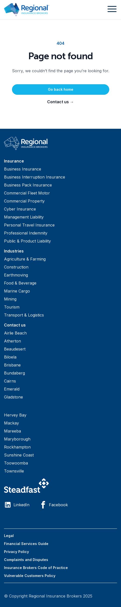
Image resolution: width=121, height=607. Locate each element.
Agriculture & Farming (25, 259)
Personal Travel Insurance (29, 225)
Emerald (11, 389)
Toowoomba (16, 463)
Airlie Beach (15, 333)
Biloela (10, 357)
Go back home (60, 89)
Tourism (11, 307)
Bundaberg (14, 373)
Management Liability (24, 217)
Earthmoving (16, 275)
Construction (16, 267)
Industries (14, 251)
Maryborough (17, 439)
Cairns (10, 381)
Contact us (60, 101)
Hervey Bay (15, 415)
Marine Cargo (17, 291)
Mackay (11, 423)
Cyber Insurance (20, 209)
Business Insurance (22, 169)
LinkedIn (16, 504)
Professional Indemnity (25, 233)
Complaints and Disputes (26, 560)
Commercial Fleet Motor (27, 193)
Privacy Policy (16, 552)
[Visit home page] (60, 143)
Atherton (12, 341)
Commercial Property (24, 201)
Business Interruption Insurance (34, 177)
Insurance (14, 161)
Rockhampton (17, 447)
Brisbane (12, 365)
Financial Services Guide (26, 544)
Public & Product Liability (27, 241)
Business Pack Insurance (28, 185)
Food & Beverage (20, 283)
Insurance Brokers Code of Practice (36, 568)
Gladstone (13, 397)
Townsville (14, 471)
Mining (10, 299)
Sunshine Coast (19, 455)
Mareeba (12, 431)
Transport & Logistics (24, 315)
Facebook (53, 504)
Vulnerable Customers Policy (29, 576)
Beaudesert (14, 349)
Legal (9, 536)
